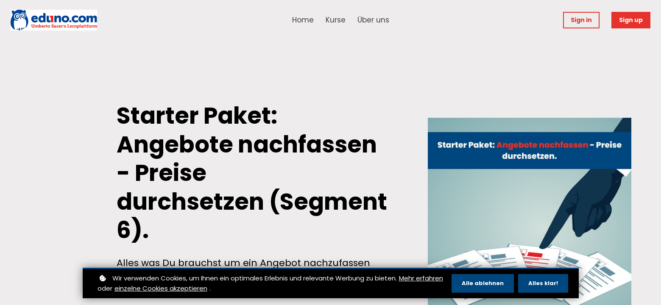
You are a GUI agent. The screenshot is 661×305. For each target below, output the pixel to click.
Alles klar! (543, 283)
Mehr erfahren (421, 278)
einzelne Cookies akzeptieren (160, 288)
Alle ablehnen (483, 283)
